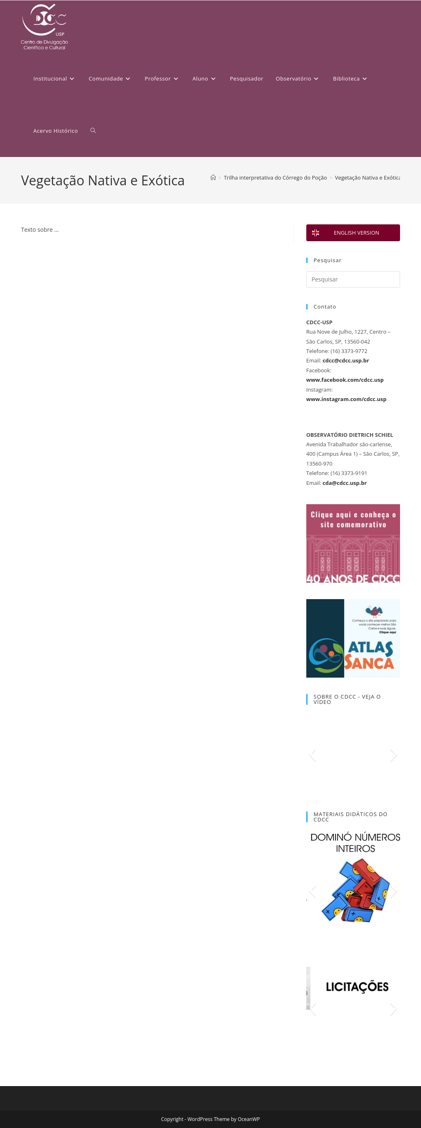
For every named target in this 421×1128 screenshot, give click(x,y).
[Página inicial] (213, 177)
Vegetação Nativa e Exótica (368, 177)
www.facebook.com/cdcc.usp (345, 379)
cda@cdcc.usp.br (345, 483)
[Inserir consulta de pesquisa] (353, 279)
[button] (312, 754)
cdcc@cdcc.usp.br (346, 360)
